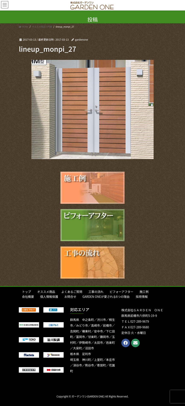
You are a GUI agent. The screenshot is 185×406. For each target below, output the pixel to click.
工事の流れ (95, 291)
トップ (26, 291)
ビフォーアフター (121, 291)
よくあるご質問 (71, 291)
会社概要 (28, 296)
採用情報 (142, 296)
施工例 (143, 291)
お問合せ (70, 296)
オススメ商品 (46, 291)
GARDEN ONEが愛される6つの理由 (106, 296)
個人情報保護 (49, 296)
